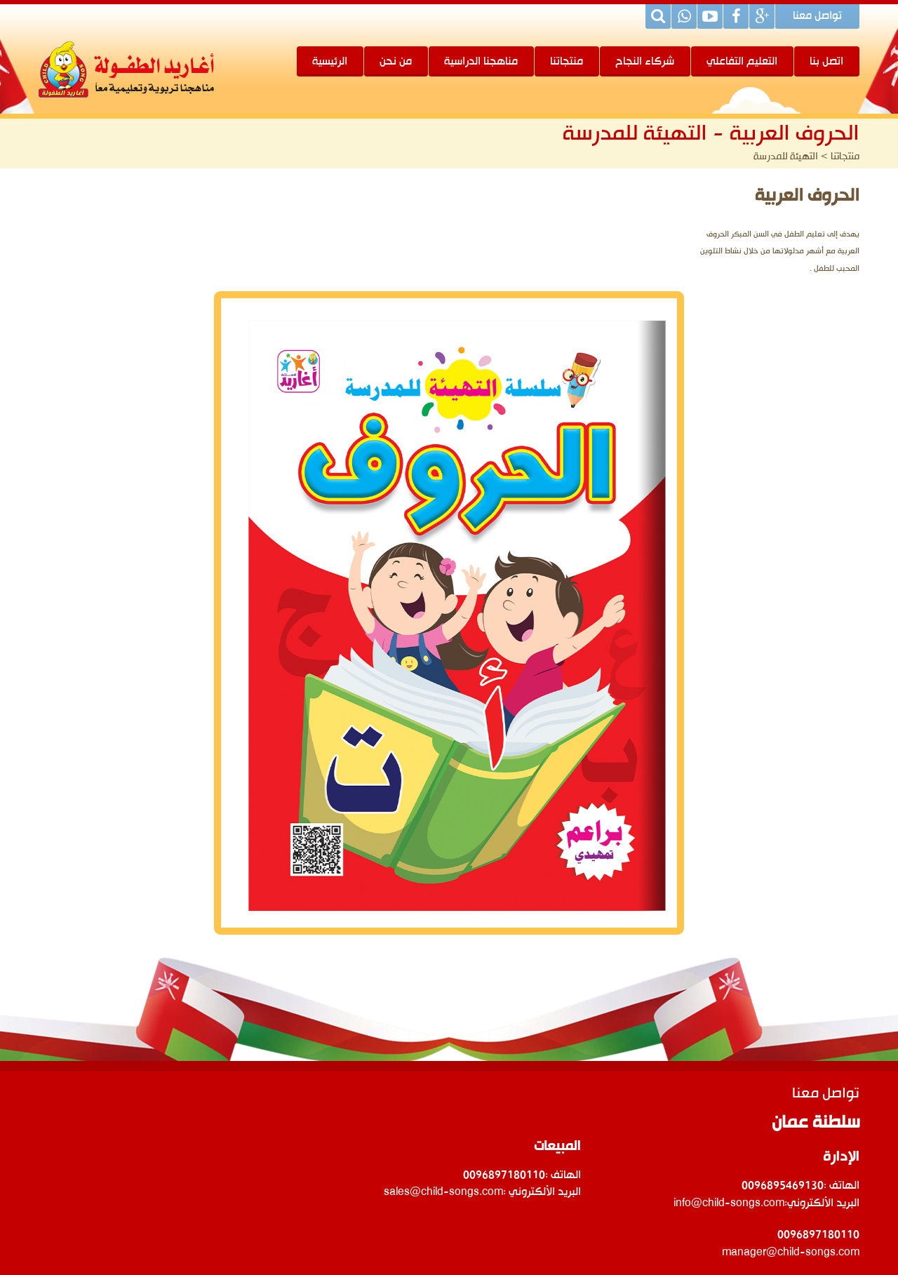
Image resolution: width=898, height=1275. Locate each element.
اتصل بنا (826, 61)
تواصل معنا (817, 17)
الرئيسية (329, 61)
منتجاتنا (566, 61)
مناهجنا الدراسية (481, 61)
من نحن (396, 61)
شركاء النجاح (644, 61)
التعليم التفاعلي (741, 61)
